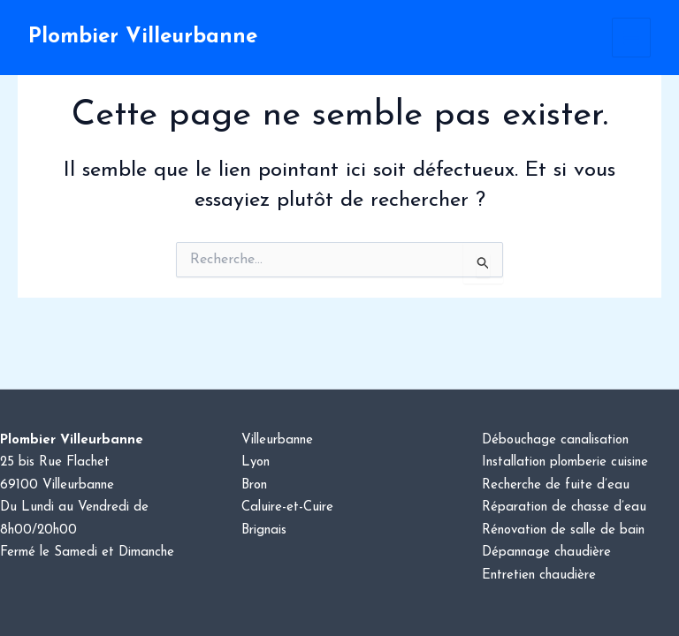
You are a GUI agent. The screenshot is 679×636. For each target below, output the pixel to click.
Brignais (263, 530)
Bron (254, 485)
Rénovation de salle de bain (563, 530)
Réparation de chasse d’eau (564, 507)
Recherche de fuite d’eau (555, 485)
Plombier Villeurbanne (142, 37)
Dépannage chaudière (546, 552)
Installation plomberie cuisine (565, 462)
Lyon (255, 462)
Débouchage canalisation (555, 440)
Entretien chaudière (539, 575)
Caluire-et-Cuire (287, 507)
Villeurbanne (277, 440)
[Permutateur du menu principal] (632, 37)
